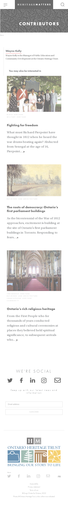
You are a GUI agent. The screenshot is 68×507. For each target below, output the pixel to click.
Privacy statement (34, 487)
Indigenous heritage (18, 294)
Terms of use (34, 490)
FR (59, 476)
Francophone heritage (19, 298)
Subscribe (34, 412)
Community (13, 300)
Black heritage (15, 114)
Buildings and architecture (22, 199)
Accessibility (34, 484)
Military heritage (16, 117)
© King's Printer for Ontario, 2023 (34, 493)
